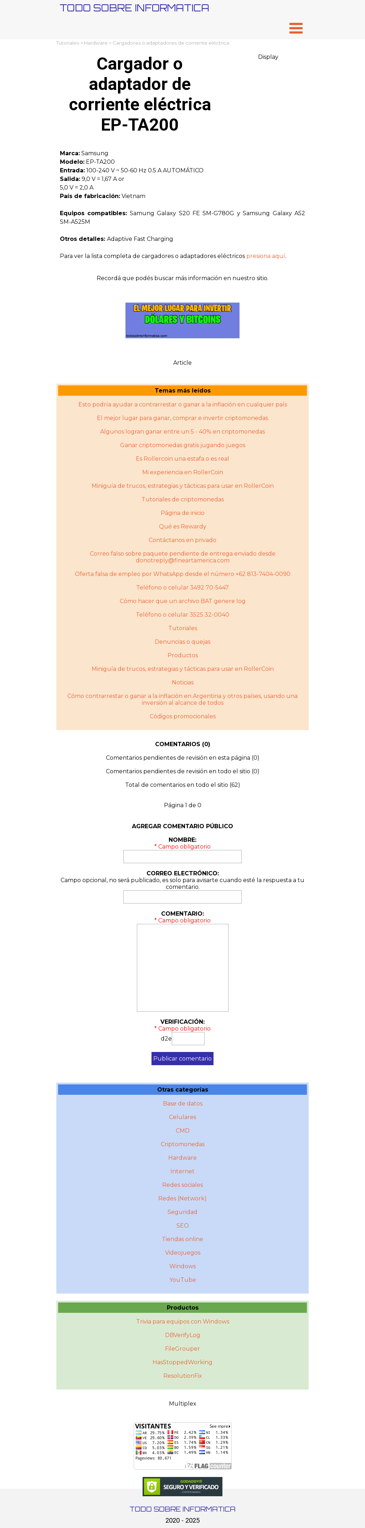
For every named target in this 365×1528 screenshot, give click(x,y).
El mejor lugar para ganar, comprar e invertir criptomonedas (182, 418)
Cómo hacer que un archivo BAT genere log (183, 601)
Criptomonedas (183, 1144)
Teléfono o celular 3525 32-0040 (182, 614)
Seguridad (182, 1212)
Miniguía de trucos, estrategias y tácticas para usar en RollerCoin (183, 485)
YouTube (182, 1279)
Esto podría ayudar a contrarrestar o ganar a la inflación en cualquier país (182, 404)
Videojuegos (182, 1252)
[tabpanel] (182, 204)
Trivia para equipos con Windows (182, 1321)
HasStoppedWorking (182, 1362)
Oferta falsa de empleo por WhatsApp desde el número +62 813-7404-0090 (183, 574)
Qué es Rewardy (182, 526)
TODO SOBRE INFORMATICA (134, 8)
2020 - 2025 (182, 1520)
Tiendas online (182, 1239)
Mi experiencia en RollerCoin (182, 472)
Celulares (182, 1117)
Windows (182, 1266)
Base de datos (182, 1103)
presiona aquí (265, 256)
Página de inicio (183, 513)
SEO (182, 1225)
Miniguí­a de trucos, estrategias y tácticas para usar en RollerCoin (183, 669)
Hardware (96, 43)
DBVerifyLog (182, 1335)
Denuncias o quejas (182, 641)
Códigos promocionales (183, 716)
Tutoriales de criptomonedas (183, 499)
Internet (182, 1171)
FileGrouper (182, 1348)
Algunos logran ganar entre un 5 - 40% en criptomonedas (182, 431)
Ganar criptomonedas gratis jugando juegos (182, 445)
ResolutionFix (182, 1375)
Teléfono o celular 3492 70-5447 (182, 587)
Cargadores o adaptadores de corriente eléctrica (171, 43)
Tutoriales (67, 43)
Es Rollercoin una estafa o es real (182, 458)
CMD (183, 1130)
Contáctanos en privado (182, 540)
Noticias (183, 682)
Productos (183, 655)
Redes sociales (182, 1185)
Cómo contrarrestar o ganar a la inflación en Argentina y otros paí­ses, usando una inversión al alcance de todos (182, 699)
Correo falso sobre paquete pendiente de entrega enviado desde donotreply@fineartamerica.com (183, 557)
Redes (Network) (182, 1198)
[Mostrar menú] (296, 28)
